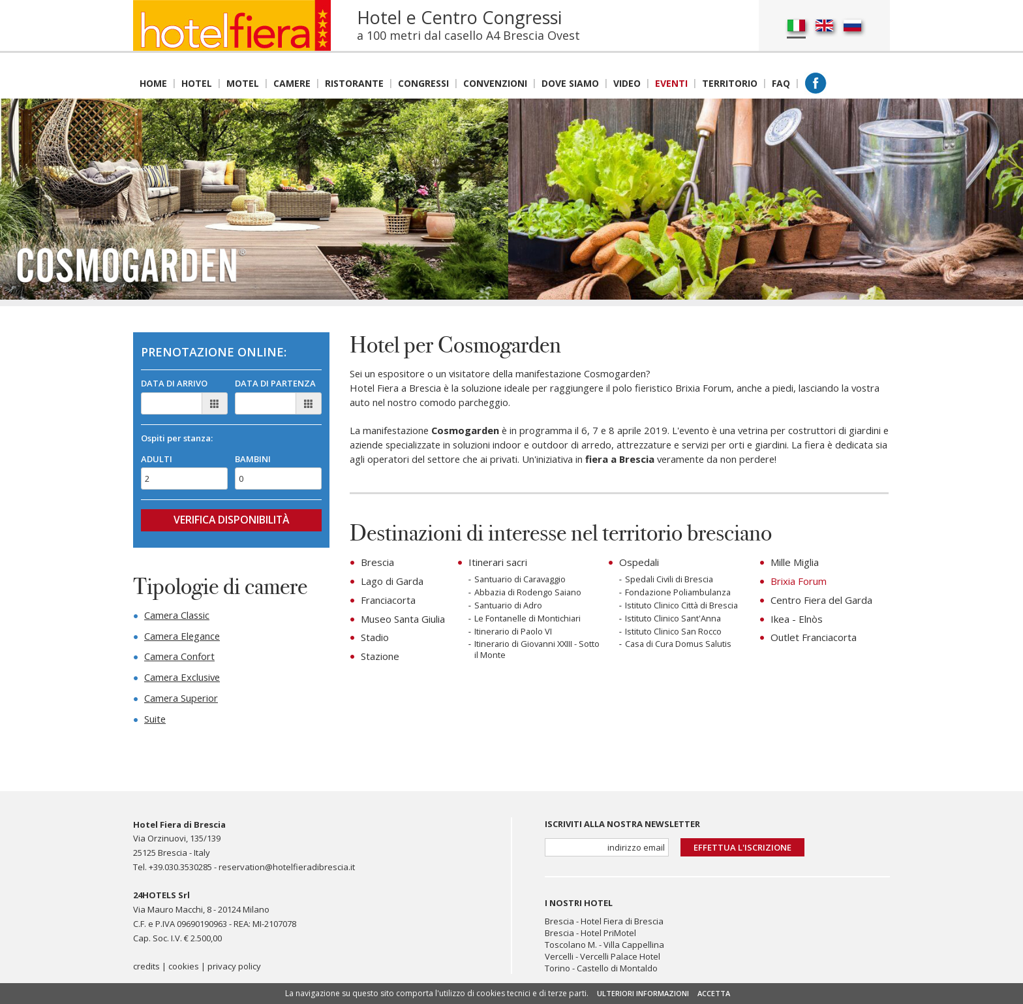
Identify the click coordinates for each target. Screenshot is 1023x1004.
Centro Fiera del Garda (821, 599)
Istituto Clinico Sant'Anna (673, 619)
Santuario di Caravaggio (522, 580)
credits (146, 971)
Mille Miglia (795, 563)
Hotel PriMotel (608, 936)
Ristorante (354, 83)
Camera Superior (181, 700)
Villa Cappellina (633, 948)
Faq (781, 83)
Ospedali (639, 563)
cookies (183, 971)
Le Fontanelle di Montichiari (528, 619)
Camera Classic (177, 616)
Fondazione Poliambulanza (679, 593)
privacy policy (234, 971)
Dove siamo (570, 83)
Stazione (380, 654)
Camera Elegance (183, 637)
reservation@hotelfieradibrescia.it (287, 870)
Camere (292, 83)
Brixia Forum (799, 581)
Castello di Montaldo (617, 971)
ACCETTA (713, 993)
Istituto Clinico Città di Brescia (682, 606)
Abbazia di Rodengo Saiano (529, 593)
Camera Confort (179, 658)
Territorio (729, 83)
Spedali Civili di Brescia (670, 580)
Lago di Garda (392, 581)
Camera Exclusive (183, 679)
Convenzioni (495, 83)
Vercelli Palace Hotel (620, 959)
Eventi (671, 83)
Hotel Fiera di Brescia (622, 924)
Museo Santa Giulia (403, 618)
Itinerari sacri (497, 563)
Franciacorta (388, 599)
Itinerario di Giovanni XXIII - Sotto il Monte (538, 651)
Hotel (196, 83)
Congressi (423, 83)
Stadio (375, 636)
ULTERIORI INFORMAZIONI (643, 993)
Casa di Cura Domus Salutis (679, 645)
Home (153, 83)
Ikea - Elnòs (797, 618)
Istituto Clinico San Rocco (673, 632)
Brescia (377, 563)
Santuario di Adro (508, 606)
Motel (242, 83)
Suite (155, 721)
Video (627, 83)
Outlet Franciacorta (814, 636)
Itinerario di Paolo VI (513, 632)
